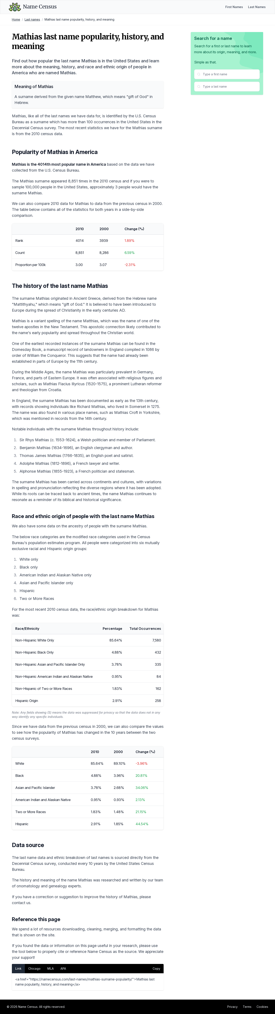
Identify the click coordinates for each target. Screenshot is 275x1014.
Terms (247, 1006)
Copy (156, 968)
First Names (234, 7)
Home (16, 19)
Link (18, 968)
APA (63, 968)
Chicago (34, 968)
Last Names (257, 7)
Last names (32, 19)
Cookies (262, 1006)
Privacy (232, 1006)
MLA (50, 968)
